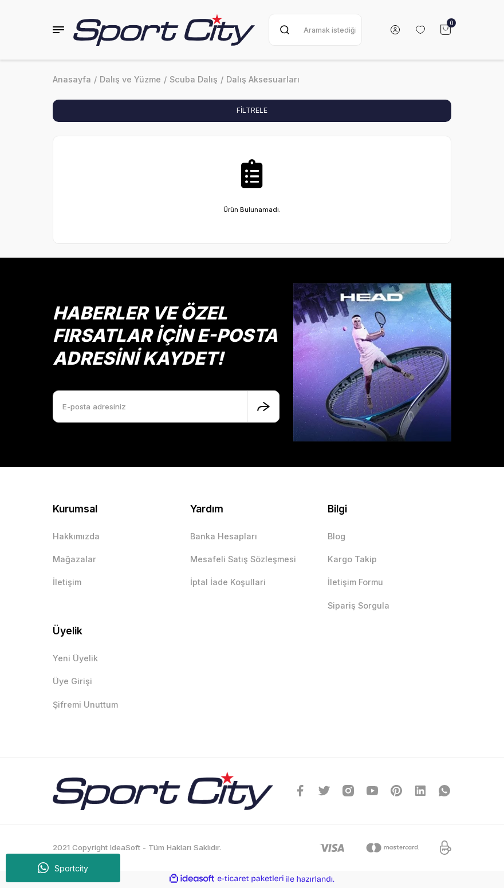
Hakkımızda (76, 537)
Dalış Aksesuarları (263, 79)
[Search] (315, 30)
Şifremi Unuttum (85, 705)
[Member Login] (395, 29)
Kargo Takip (352, 560)
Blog (336, 537)
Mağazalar (74, 560)
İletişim (67, 583)
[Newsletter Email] (166, 407)
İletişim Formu (355, 583)
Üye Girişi (72, 682)
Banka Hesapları (223, 537)
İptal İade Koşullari (228, 583)
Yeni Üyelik (75, 659)
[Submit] (263, 407)
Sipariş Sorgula (358, 606)
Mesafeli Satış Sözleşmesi (243, 560)
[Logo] (164, 30)
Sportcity (63, 868)
